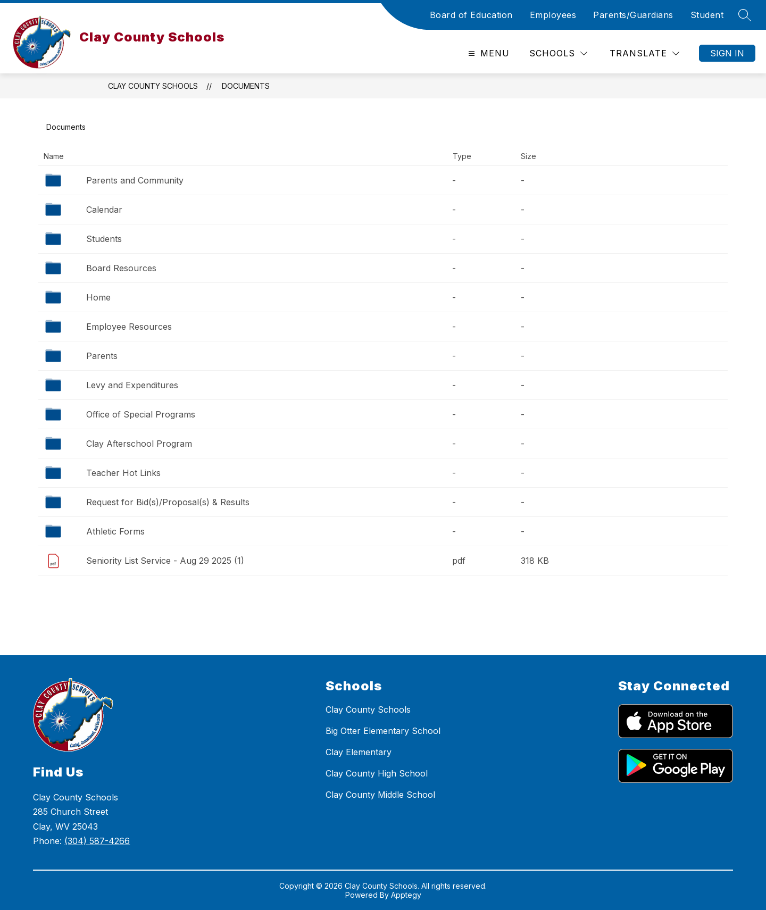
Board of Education (471, 15)
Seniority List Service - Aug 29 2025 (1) (165, 560)
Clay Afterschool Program (139, 443)
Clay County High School (377, 773)
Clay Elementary (359, 752)
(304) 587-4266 (97, 841)
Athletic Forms (115, 531)
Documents (246, 85)
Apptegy (406, 894)
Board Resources (121, 268)
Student (707, 15)
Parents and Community (135, 180)
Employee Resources (129, 326)
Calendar (104, 209)
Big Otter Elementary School (383, 730)
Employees (553, 15)
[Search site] (744, 15)
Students (104, 238)
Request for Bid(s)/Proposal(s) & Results (167, 502)
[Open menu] (487, 53)
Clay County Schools (153, 85)
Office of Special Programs (140, 414)
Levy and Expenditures (132, 385)
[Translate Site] (644, 53)
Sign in (727, 53)
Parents (102, 355)
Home (98, 297)
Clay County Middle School (380, 794)
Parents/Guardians (633, 15)
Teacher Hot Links (123, 472)
